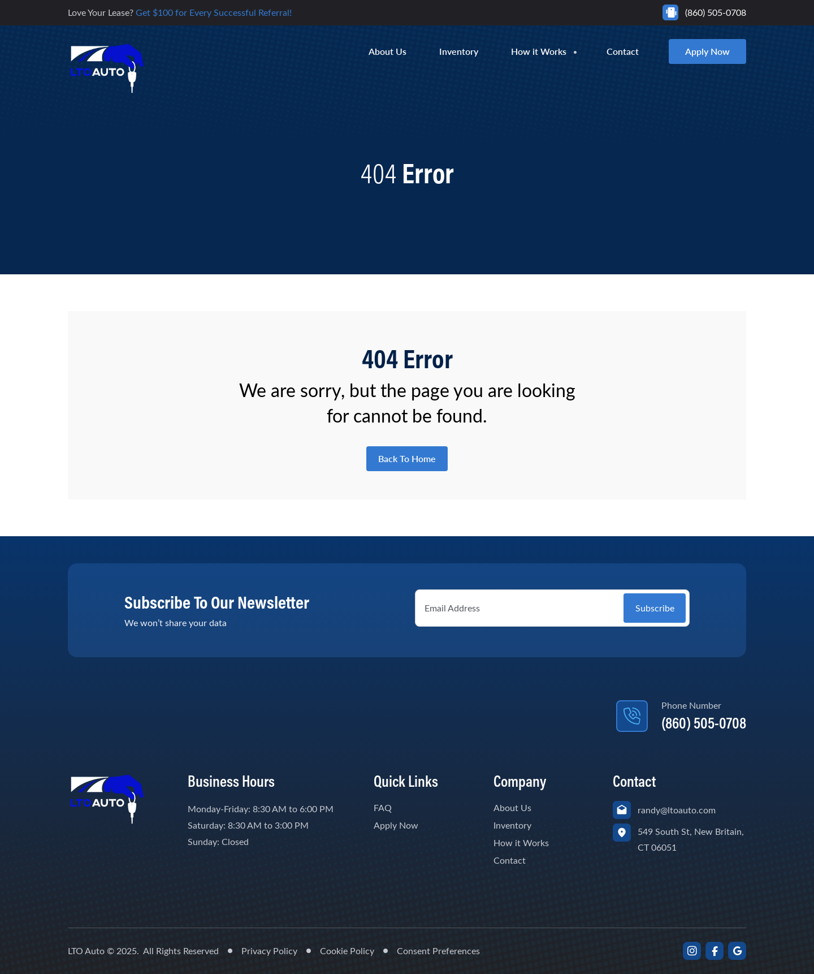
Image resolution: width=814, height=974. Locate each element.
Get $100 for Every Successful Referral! (214, 12)
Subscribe (654, 608)
